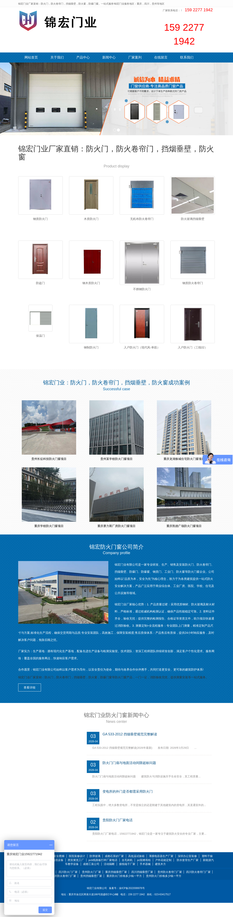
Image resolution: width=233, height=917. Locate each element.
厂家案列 (135, 57)
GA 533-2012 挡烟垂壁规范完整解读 (131, 748)
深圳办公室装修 (187, 870)
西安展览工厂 (76, 874)
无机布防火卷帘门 (142, 219)
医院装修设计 (77, 870)
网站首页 (31, 57)
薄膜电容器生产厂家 (161, 870)
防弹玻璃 (95, 870)
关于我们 (57, 57)
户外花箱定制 (163, 874)
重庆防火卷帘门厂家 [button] (64, 890)
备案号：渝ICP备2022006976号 (127, 902)
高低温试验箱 (136, 870)
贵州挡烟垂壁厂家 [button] (91, 890)
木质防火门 (91, 219)
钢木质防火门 (91, 288)
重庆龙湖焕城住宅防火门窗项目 (184, 473)
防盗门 (40, 288)
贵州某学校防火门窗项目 (116, 473)
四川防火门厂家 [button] (68, 886)
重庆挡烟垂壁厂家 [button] (116, 886)
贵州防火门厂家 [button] (91, 886)
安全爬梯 (59, 870)
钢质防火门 (40, 219)
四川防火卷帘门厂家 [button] (198, 886)
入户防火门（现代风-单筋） (142, 356)
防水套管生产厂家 (187, 874)
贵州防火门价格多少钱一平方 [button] (163, 890)
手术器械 (145, 878)
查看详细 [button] (32, 701)
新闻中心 (109, 57)
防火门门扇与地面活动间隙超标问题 (130, 777)
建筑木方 (160, 878)
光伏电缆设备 (55, 874)
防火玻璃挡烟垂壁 (192, 219)
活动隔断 (109, 878)
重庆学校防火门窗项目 (49, 540)
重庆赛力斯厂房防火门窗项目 (116, 540)
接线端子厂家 (127, 878)
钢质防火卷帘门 (192, 288)
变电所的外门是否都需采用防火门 (129, 805)
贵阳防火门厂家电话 (118, 834)
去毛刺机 (127, 874)
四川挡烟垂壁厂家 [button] (142, 886)
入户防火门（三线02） (192, 356)
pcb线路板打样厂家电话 (102, 874)
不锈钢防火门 (142, 294)
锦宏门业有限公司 (97, 902)
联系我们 (186, 57)
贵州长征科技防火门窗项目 (49, 473)
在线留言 (161, 57)
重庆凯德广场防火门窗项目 (184, 540)
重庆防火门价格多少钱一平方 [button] (124, 890)
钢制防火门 (91, 356)
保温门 (40, 345)
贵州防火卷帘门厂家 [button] (169, 886)
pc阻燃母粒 (144, 874)
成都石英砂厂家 (114, 870)
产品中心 (83, 57)
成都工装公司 (91, 878)
